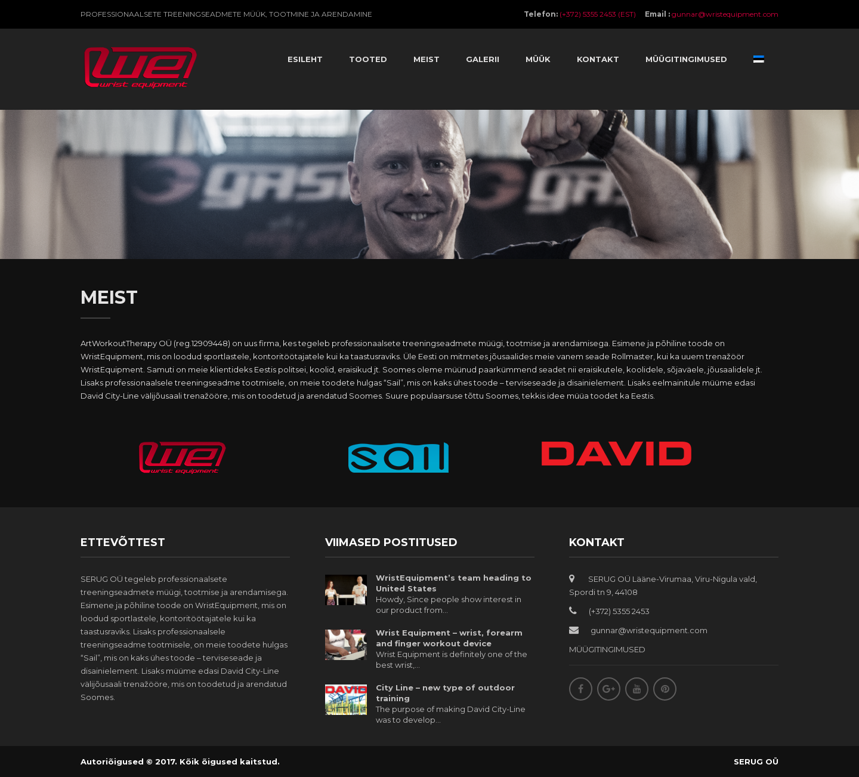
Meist (426, 59)
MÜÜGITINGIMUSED (607, 649)
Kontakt (598, 59)
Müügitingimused (686, 59)
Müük (538, 59)
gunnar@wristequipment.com (725, 14)
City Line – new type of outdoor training (445, 693)
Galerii (482, 59)
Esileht (305, 59)
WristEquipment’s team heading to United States (454, 583)
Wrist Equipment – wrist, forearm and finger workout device (449, 638)
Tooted (368, 59)
